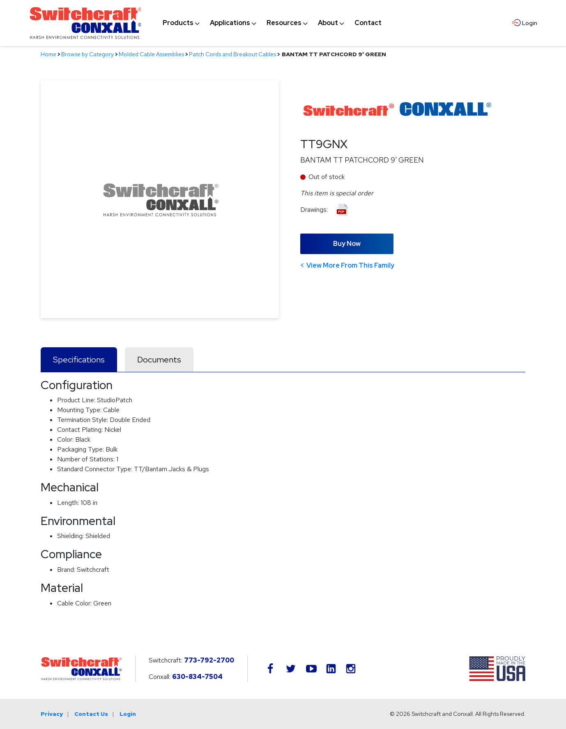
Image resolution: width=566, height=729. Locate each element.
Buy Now (347, 243)
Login (128, 714)
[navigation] (272, 23)
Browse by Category (87, 54)
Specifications (79, 359)
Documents (159, 359)
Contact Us (91, 714)
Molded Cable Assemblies (151, 54)
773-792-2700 (209, 660)
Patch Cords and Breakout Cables (232, 54)
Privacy (52, 714)
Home (48, 54)
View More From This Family (350, 265)
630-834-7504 (197, 676)
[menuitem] (178, 23)
